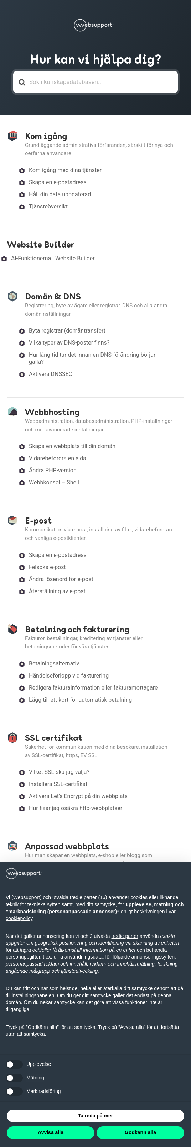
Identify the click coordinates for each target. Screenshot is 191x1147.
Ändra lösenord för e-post (61, 579)
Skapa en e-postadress (58, 182)
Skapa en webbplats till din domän (72, 446)
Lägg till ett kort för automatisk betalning (80, 699)
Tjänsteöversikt (48, 206)
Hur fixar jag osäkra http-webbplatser (75, 808)
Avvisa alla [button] (50, 1132)
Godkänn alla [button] (140, 1132)
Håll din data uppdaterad (60, 194)
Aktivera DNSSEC (50, 374)
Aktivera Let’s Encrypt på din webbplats (78, 796)
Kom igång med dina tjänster (65, 170)
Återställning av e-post (57, 591)
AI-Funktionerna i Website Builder (53, 258)
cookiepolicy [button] (19, 918)
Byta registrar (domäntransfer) (67, 330)
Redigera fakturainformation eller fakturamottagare (93, 687)
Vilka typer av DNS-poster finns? (69, 342)
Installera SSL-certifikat (58, 784)
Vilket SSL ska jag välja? (59, 772)
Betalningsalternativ (54, 663)
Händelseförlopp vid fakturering (69, 675)
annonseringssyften (153, 957)
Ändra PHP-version (53, 470)
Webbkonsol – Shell (54, 482)
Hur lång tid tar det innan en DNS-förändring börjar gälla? (92, 358)
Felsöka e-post (47, 567)
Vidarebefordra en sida (57, 458)
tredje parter (125, 936)
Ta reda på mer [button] (95, 1116)
